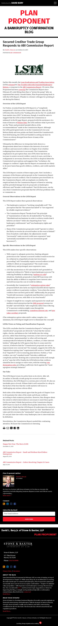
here (19, 588)
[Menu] (29, 3)
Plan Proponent (29, 17)
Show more (7, 495)
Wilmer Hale (22, 123)
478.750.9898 (13, 560)
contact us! (27, 592)
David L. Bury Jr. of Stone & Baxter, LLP (22, 530)
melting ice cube (40, 274)
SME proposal (38, 303)
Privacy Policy (7, 571)
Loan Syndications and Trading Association (37, 82)
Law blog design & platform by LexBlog (29, 623)
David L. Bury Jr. (10, 50)
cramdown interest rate (39, 310)
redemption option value (40, 285)
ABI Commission (15, 53)
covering (21, 90)
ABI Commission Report (32, 87)
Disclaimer (16, 571)
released (11, 85)
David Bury (17, 3)
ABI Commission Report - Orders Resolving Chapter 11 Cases (26, 462)
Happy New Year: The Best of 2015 (15, 444)
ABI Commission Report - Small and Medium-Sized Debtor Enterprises (25, 453)
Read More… (7, 594)
